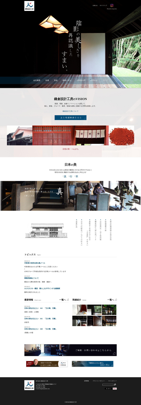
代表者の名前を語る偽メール (34, 263)
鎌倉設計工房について (70, 111)
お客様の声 (80, 80)
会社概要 (36, 80)
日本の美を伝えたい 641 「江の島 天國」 (40, 318)
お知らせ (95, 5)
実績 (56, 80)
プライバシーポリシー (99, 381)
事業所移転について (31, 278)
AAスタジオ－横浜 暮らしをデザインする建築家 (42, 288)
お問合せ (93, 80)
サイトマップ (103, 5)
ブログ (105, 80)
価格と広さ (67, 80)
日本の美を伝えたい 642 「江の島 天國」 (40, 308)
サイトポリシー (112, 381)
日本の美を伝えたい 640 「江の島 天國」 (40, 329)
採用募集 (86, 381)
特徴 (47, 80)
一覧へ (62, 300)
